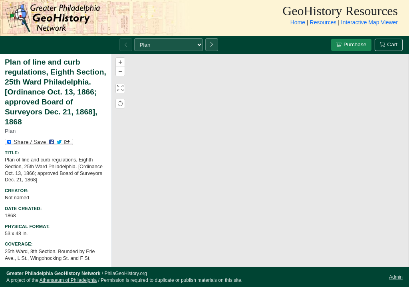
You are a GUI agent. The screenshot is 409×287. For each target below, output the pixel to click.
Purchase (351, 44)
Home (297, 22)
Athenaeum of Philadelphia (68, 280)
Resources (323, 22)
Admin (396, 277)
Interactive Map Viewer (369, 22)
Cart (388, 44)
